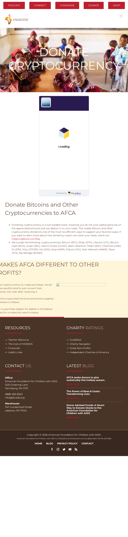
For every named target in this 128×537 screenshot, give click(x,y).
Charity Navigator (80, 343)
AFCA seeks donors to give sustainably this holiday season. (85, 378)
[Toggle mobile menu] (121, 16)
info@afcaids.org (15, 397)
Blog (49, 443)
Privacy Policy (67, 443)
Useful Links (15, 352)
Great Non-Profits (80, 348)
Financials (14, 348)
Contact (88, 443)
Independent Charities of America (89, 352)
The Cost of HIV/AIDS (20, 343)
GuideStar (76, 339)
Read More (72, 383)
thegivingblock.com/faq (26, 238)
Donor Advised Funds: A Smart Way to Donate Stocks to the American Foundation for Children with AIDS (85, 409)
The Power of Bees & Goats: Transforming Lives (83, 392)
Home (38, 443)
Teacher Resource (18, 339)
